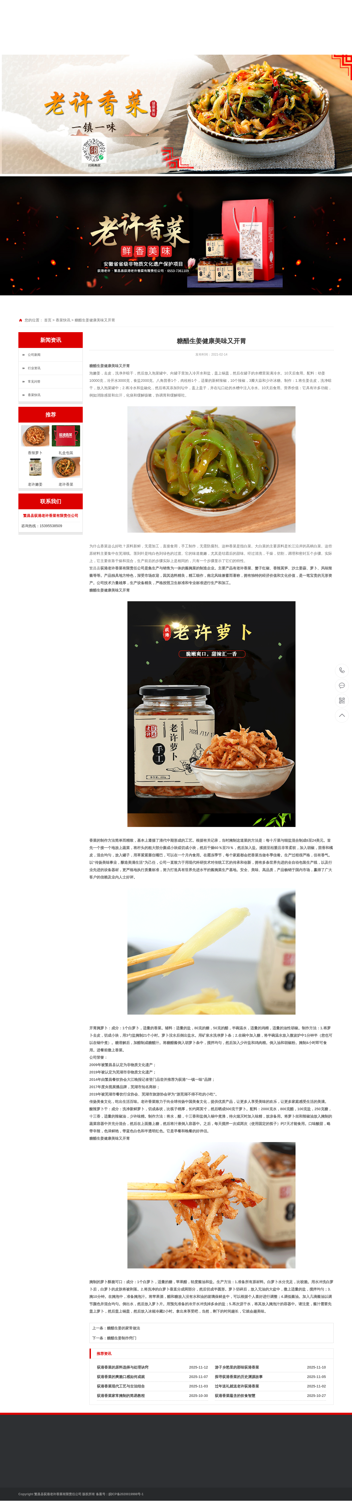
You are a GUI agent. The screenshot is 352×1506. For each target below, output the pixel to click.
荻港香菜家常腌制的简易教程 (121, 1396)
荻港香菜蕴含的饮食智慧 (235, 1396)
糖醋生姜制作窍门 (121, 1338)
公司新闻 (34, 355)
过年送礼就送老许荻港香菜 (237, 1386)
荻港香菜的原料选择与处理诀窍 (122, 1367)
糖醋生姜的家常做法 (123, 1328)
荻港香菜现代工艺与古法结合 (121, 1386)
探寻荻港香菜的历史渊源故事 (239, 1377)
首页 (47, 320)
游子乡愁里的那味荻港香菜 (237, 1367)
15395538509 (342, 670)
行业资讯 (34, 368)
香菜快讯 (63, 320)
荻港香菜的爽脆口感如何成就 (121, 1377)
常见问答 (34, 381)
